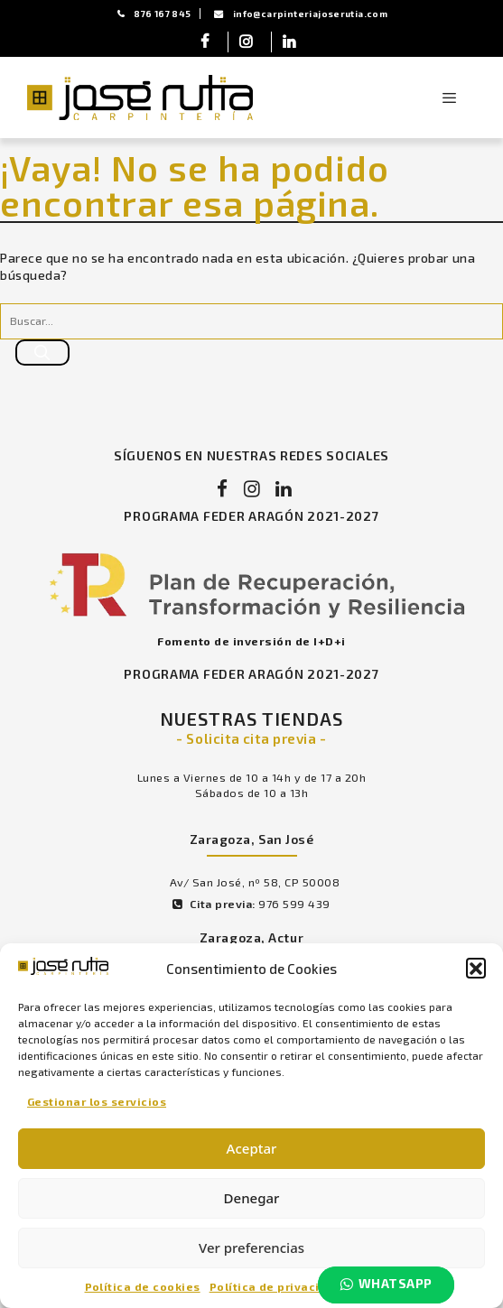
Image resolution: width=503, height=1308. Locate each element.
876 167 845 (153, 13)
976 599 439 (297, 912)
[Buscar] (42, 354)
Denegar (252, 1197)
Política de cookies (142, 1285)
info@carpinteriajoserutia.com (301, 13)
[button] (476, 967)
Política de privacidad (276, 1285)
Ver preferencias (251, 1247)
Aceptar (252, 1147)
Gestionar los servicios (96, 1100)
